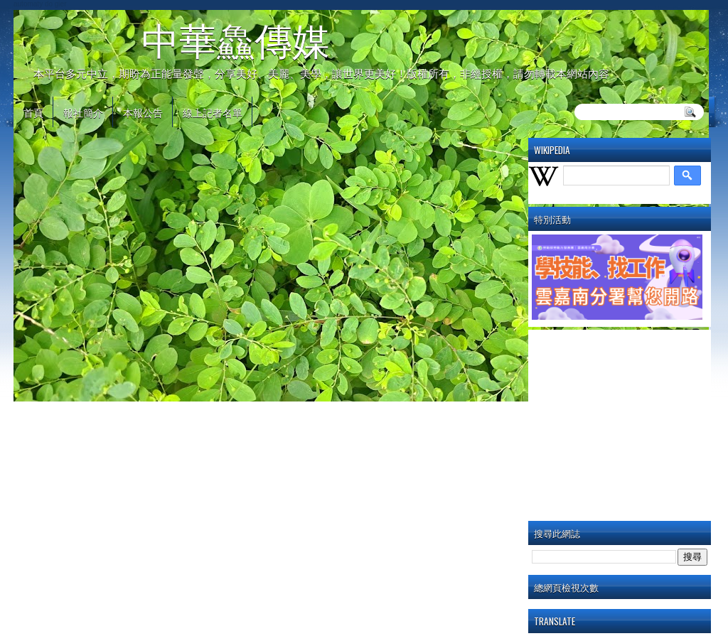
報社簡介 (83, 111)
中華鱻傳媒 (235, 40)
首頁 (33, 111)
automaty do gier (40, 4)
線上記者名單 (212, 111)
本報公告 (143, 111)
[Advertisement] (630, 422)
